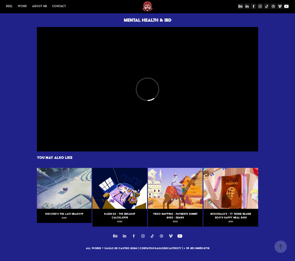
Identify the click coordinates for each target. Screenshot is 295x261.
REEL (9, 6)
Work (22, 6)
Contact (59, 6)
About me (39, 6)
